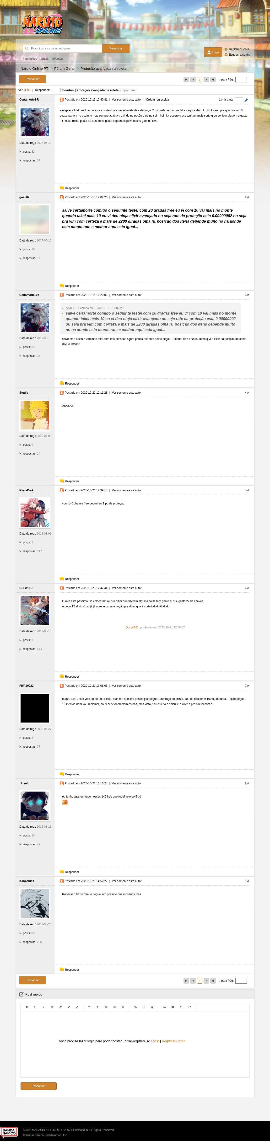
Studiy (23, 392)
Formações (30, 58)
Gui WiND (25, 588)
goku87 (24, 197)
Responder (72, 188)
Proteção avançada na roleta (103, 68)
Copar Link (127, 90)
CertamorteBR (29, 99)
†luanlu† (25, 783)
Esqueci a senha (239, 54)
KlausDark (26, 490)
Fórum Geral (64, 68)
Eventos (57, 58)
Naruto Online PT (34, 68)
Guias (44, 58)
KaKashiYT (26, 881)
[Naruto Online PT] (42, 34)
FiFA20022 (26, 685)
